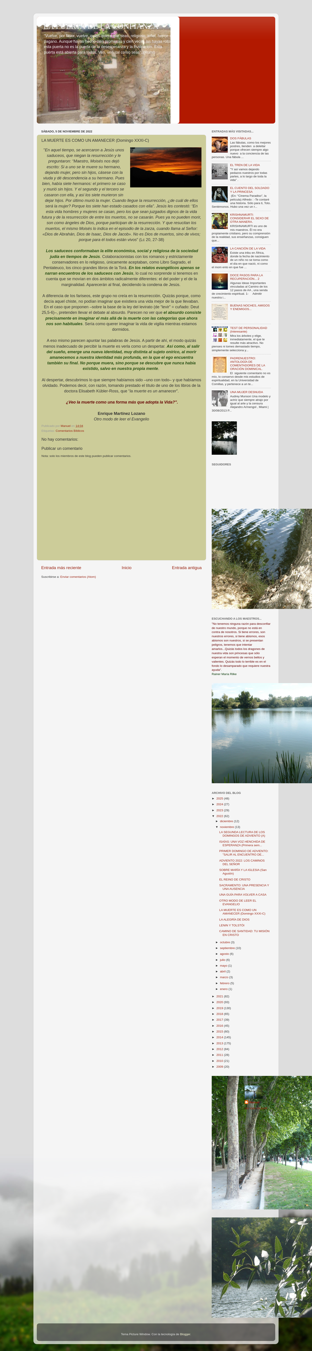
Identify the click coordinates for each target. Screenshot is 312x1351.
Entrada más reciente (61, 567)
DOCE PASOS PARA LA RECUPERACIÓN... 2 (246, 277)
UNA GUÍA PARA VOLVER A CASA (243, 894)
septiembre (228, 948)
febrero (225, 983)
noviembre (227, 827)
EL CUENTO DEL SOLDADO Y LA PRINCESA (249, 189)
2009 (220, 1066)
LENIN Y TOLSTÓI (231, 925)
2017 (220, 1019)
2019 (220, 1008)
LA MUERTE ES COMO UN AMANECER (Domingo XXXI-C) (242, 911)
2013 (220, 1043)
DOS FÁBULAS (240, 138)
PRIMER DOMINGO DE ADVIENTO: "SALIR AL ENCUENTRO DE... (243, 852)
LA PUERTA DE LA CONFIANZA (101, 26)
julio (223, 960)
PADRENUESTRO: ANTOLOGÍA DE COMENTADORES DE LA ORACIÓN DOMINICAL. (247, 364)
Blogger (185, 1334)
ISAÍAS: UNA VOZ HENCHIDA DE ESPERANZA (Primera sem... (242, 843)
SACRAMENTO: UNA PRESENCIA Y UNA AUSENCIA (244, 887)
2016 (220, 1025)
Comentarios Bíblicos (70, 430)
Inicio (126, 567)
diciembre (227, 821)
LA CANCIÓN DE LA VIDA (247, 248)
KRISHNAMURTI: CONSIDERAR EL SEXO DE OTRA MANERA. (249, 218)
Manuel (254, 1102)
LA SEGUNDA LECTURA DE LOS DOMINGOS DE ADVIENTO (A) (242, 833)
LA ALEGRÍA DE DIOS (234, 919)
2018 (220, 1014)
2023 (220, 810)
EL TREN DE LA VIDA (245, 165)
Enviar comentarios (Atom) (78, 576)
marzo (224, 977)
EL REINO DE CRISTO (234, 879)
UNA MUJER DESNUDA (246, 392)
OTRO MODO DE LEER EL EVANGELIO (237, 902)
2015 (220, 1031)
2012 (220, 1049)
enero (224, 989)
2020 (220, 1002)
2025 (220, 798)
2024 (220, 804)
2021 (220, 996)
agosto (225, 953)
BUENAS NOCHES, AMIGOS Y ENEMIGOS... (250, 307)
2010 (220, 1061)
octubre (225, 942)
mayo (224, 965)
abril (223, 971)
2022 (220, 816)
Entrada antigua (187, 567)
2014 (220, 1037)
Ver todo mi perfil (256, 1108)
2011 (220, 1055)
